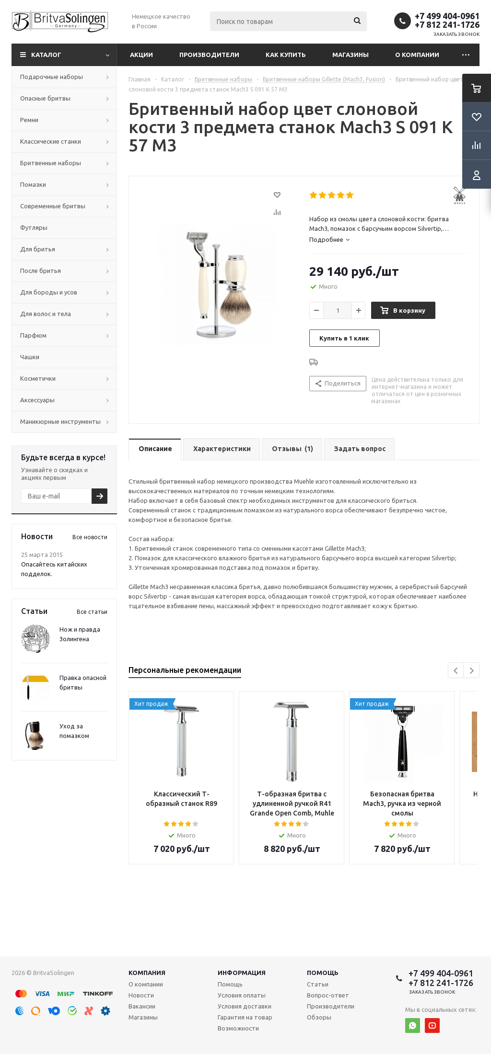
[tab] (389, 239)
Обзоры (319, 1017)
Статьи (317, 984)
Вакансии (142, 1006)
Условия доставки (244, 1006)
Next (471, 671)
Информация (242, 972)
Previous (456, 671)
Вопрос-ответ (328, 995)
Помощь (323, 972)
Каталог (46, 54)
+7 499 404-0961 (447, 15)
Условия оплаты (242, 995)
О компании (417, 54)
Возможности (238, 1028)
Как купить (286, 54)
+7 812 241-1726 (447, 24)
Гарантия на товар (245, 1017)
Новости (141, 995)
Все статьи (92, 612)
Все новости (89, 537)
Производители (209, 54)
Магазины (350, 54)
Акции (141, 54)
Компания (147, 972)
